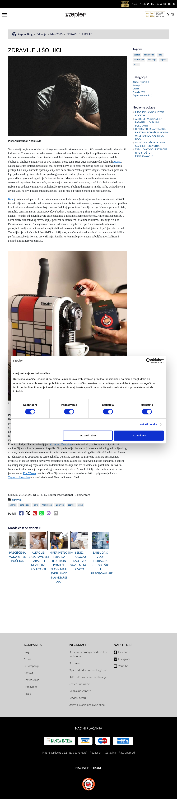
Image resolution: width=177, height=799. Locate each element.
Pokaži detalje (148, 424)
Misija (27, 659)
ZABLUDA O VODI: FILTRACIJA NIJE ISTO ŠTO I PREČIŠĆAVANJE (100, 563)
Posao (27, 693)
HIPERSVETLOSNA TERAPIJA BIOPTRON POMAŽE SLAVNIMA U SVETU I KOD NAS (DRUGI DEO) (59, 567)
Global (136, 89)
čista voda (24, 505)
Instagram (124, 659)
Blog (26, 652)
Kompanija (33, 645)
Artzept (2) (138, 85)
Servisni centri (77, 698)
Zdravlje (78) (139, 92)
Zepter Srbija (31, 680)
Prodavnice (30, 686)
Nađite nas (123, 645)
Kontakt (28, 673)
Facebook (124, 652)
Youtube (123, 666)
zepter (71, 505)
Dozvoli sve (139, 435)
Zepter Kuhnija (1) (141, 82)
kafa (36, 505)
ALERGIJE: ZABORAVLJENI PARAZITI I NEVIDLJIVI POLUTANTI (38, 561)
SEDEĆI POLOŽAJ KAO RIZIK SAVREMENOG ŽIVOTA (79, 561)
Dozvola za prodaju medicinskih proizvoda (88, 654)
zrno (80, 505)
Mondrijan (47, 505)
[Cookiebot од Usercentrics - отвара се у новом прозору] (148, 360)
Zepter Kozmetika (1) (143, 95)
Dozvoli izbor (88, 435)
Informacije (79, 645)
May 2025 (56, 34)
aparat (13, 505)
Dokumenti (75, 663)
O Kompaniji (31, 666)
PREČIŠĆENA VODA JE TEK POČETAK (17, 556)
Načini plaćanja (88, 728)
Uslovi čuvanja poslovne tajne (87, 705)
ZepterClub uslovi (79, 684)
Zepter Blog (25, 34)
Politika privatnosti (80, 691)
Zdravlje (41, 34)
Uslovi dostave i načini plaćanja (87, 677)
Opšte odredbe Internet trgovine (88, 670)
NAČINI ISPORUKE (88, 768)
